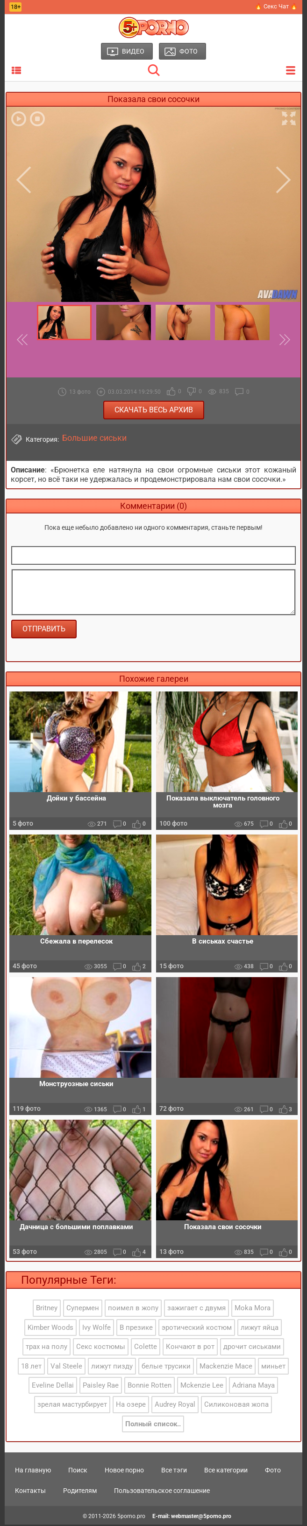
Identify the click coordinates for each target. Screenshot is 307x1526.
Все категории (226, 1471)
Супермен (82, 1310)
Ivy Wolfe (96, 1329)
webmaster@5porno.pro (201, 1517)
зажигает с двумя (196, 1310)
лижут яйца (259, 1329)
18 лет (31, 1367)
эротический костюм (197, 1329)
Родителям (80, 1492)
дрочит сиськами (252, 1348)
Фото (273, 1471)
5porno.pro (131, 1517)
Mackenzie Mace (226, 1367)
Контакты (30, 1492)
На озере (131, 1406)
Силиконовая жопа (236, 1406)
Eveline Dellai (53, 1387)
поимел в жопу (133, 1310)
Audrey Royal (175, 1406)
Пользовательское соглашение (162, 1492)
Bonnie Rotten (149, 1387)
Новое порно (124, 1471)
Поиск (77, 1471)
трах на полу (46, 1348)
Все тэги (174, 1471)
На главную (33, 1471)
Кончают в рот (190, 1348)
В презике (136, 1329)
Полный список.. (153, 1425)
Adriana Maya (253, 1387)
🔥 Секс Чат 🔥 (276, 6)
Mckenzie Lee (201, 1387)
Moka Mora (253, 1310)
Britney (46, 1310)
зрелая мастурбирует (72, 1406)
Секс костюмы (100, 1348)
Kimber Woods (50, 1329)
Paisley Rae (101, 1387)
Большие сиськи (94, 438)
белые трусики (166, 1367)
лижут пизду (112, 1367)
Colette (145, 1348)
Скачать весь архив (153, 409)
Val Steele (66, 1367)
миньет (273, 1367)
